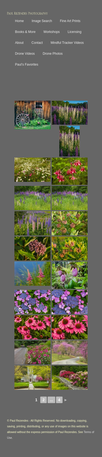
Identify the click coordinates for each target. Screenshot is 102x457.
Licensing (75, 32)
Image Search (42, 21)
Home (19, 21)
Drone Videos (25, 54)
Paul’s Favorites (26, 64)
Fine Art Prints (70, 21)
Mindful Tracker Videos (67, 43)
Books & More (25, 32)
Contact (37, 43)
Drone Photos (53, 54)
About (19, 43)
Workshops (52, 32)
